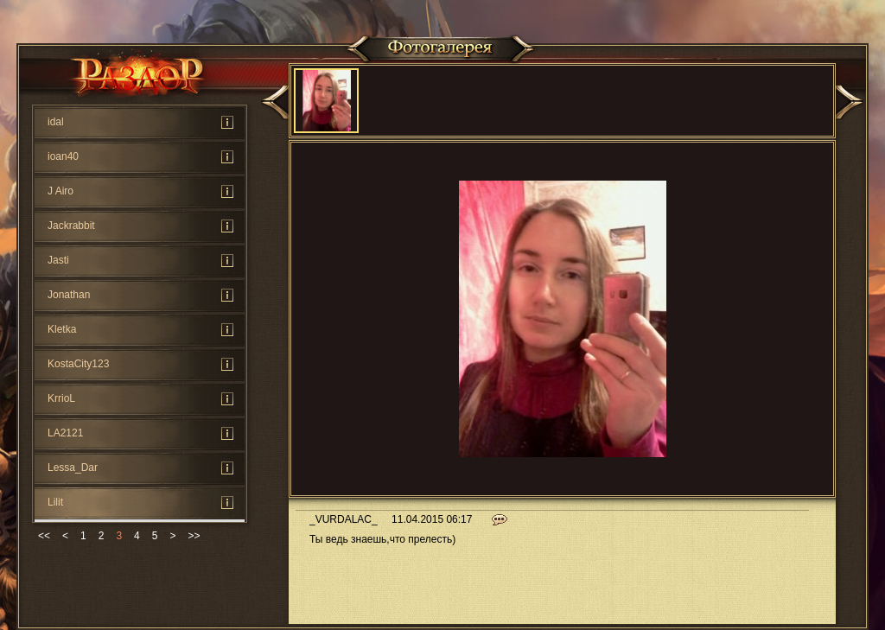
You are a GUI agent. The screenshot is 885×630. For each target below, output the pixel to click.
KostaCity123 (78, 364)
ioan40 (63, 156)
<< (44, 536)
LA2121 (65, 433)
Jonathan (69, 295)
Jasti (58, 260)
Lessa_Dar (73, 467)
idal (56, 122)
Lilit (55, 502)
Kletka (62, 329)
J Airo (60, 191)
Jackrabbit (71, 226)
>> (194, 536)
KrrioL (61, 398)
